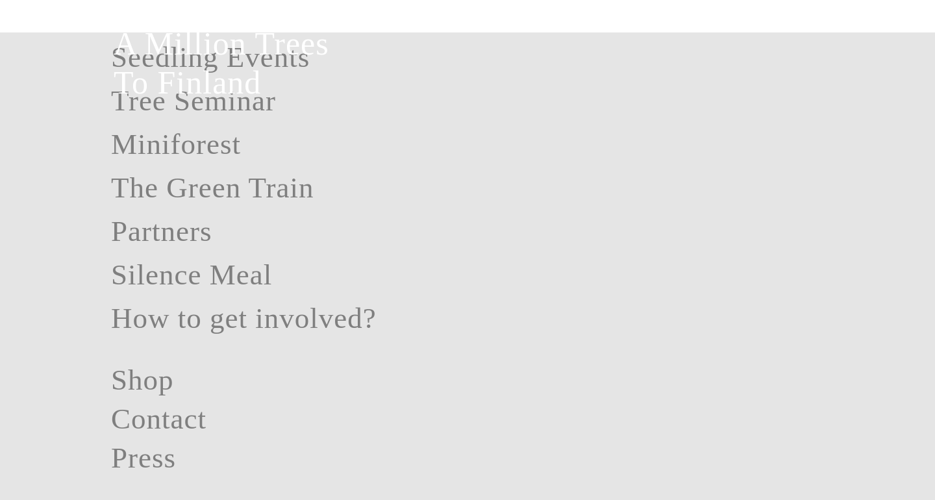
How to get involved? (244, 318)
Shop (142, 380)
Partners (161, 231)
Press (143, 458)
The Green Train (212, 187)
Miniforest (176, 144)
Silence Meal (191, 274)
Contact (158, 419)
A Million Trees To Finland (221, 63)
